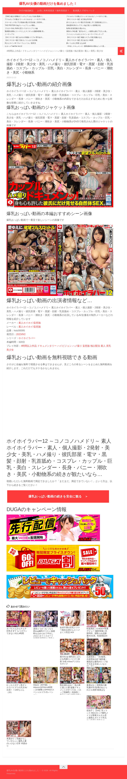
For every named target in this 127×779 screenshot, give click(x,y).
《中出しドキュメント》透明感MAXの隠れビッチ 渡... (85, 46)
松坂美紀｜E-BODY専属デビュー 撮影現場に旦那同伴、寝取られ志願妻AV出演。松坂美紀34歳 (97, 633)
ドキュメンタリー (30, 51)
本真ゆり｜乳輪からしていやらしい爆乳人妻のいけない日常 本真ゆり (17, 742)
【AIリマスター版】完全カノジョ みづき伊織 (21, 40)
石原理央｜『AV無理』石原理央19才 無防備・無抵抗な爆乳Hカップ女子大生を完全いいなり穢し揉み (97, 661)
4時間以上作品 (14, 51)
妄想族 (69, 51)
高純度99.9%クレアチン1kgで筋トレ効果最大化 (83, 25)
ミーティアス (9, 34)
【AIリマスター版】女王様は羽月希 (79, 19)
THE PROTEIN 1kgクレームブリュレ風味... (20, 25)
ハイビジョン (47, 51)
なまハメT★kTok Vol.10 (13, 46)
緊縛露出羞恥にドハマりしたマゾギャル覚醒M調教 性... (25, 31)
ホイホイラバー (27, 338)
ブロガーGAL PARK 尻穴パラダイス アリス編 (21, 28)
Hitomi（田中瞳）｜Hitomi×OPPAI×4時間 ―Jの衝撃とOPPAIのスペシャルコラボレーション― (43, 690)
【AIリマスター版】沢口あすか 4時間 (79, 40)
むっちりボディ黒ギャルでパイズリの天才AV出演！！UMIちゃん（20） (17, 688)
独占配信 (78, 51)
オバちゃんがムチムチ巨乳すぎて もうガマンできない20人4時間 (17, 630)
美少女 (100, 51)
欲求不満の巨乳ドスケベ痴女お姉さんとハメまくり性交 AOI (70, 629)
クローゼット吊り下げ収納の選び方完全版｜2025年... (24, 22)
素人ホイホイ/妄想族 (30, 322)
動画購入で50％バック (84, 10)
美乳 (93, 51)
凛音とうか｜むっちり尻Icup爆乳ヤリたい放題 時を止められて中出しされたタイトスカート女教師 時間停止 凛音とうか (44, 635)
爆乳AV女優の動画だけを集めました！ (48, 3)
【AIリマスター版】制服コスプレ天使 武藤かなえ (84, 37)
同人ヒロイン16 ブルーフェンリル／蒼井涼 (20, 43)
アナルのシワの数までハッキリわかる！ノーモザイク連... (87, 16)
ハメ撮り (60, 51)
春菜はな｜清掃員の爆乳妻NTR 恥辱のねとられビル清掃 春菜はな (97, 687)
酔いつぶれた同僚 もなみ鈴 (76, 43)
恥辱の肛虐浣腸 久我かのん (76, 28)
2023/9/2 (20, 334)
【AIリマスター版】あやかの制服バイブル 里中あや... (24, 37)
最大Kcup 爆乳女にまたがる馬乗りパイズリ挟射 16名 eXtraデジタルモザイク (70, 660)
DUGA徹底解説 (26, 10)
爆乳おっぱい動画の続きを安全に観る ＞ (58, 496)
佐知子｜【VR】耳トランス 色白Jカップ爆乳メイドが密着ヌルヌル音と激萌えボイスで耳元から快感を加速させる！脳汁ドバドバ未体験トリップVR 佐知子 (97, 717)
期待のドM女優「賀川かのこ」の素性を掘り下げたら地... (87, 31)
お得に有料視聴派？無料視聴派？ (53, 10)
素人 (87, 51)
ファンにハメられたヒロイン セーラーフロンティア (85, 34)
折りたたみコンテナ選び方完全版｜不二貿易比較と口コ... (87, 22)
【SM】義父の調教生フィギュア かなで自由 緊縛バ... (24, 16)
